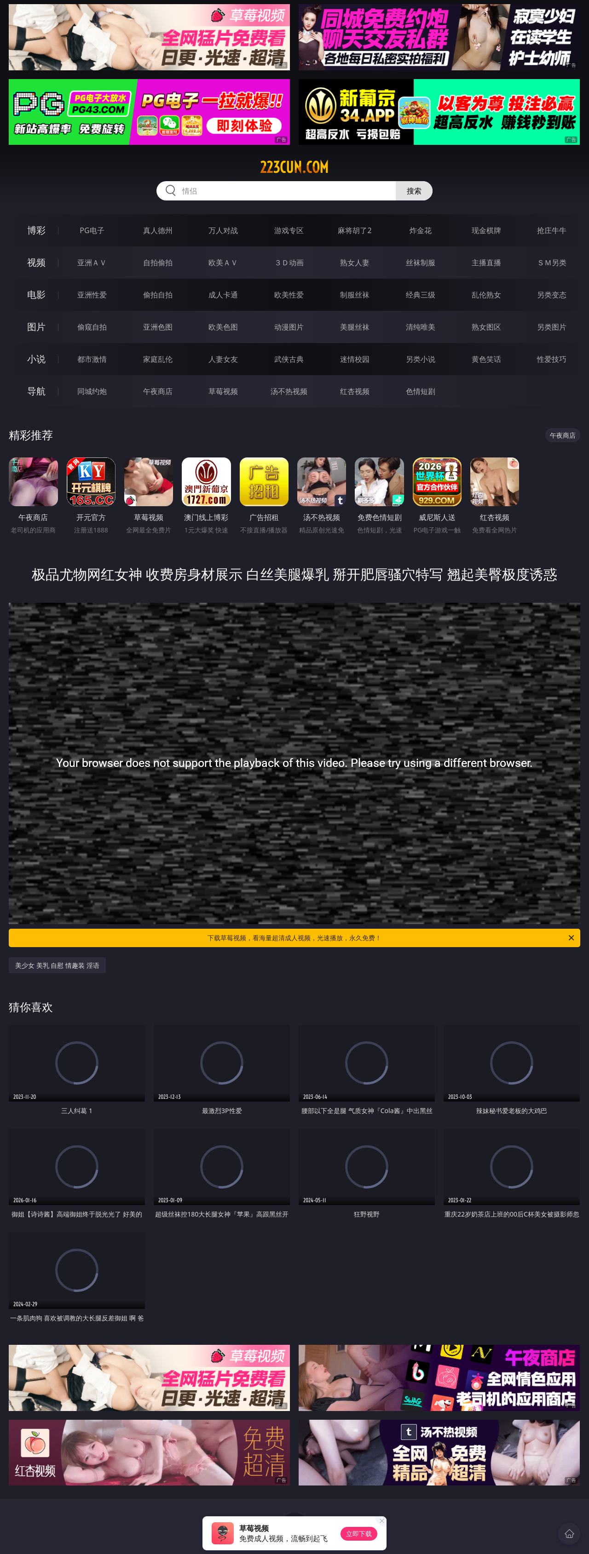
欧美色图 (223, 327)
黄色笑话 (486, 359)
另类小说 (420, 359)
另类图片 (551, 327)
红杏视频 (355, 391)
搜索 (414, 191)
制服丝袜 (355, 295)
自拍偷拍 (158, 262)
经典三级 (420, 295)
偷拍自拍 (158, 295)
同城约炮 (92, 391)
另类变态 (551, 295)
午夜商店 (158, 391)
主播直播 (486, 262)
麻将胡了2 (354, 230)
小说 (36, 359)
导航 (36, 391)
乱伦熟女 (486, 295)
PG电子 (92, 230)
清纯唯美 (420, 327)
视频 (36, 262)
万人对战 (223, 230)
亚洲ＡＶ (92, 262)
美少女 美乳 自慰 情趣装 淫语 (57, 965)
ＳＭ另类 (551, 262)
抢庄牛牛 (551, 230)
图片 (36, 326)
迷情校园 (355, 359)
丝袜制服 (420, 262)
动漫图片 (289, 327)
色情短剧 (420, 391)
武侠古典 (289, 359)
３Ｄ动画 (289, 262)
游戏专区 (289, 230)
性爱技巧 (551, 359)
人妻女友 (223, 359)
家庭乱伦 (158, 359)
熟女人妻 (355, 262)
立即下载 (359, 1533)
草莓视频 (223, 391)
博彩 (36, 230)
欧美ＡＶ (223, 262)
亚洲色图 (158, 327)
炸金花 (421, 230)
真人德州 (158, 230)
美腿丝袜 (355, 327)
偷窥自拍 (92, 327)
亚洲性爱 (92, 295)
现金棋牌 (486, 230)
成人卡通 (223, 295)
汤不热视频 (289, 391)
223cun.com (294, 167)
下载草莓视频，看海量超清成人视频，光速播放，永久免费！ (392, 937)
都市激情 (92, 359)
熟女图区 (486, 327)
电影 (36, 294)
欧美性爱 (289, 295)
